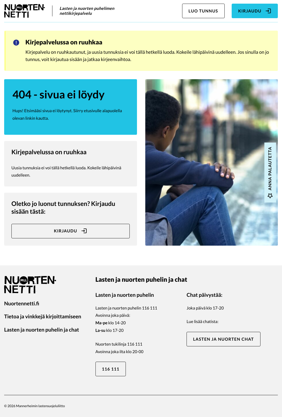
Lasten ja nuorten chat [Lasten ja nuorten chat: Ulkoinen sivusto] (223, 339)
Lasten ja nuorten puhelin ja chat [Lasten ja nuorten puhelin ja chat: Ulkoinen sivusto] (41, 330)
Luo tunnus (203, 11)
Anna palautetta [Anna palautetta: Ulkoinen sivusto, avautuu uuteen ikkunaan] (270, 172)
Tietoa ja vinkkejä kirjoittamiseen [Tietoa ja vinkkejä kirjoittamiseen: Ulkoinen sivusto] (42, 316)
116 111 (111, 369)
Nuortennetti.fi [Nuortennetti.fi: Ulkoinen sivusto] (21, 303)
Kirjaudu (254, 11)
